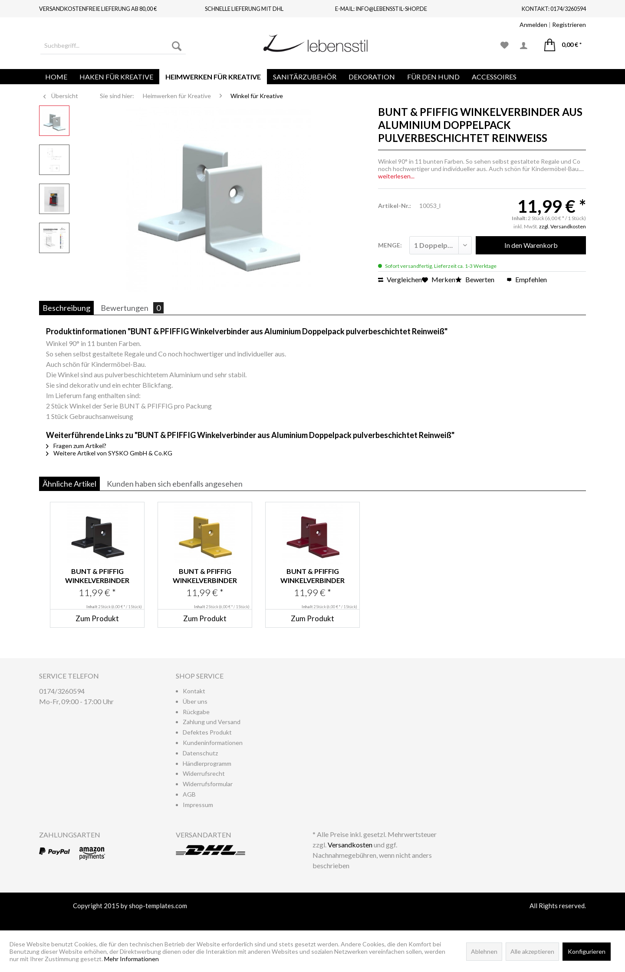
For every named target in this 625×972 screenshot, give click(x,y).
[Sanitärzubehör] (304, 76)
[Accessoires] (494, 76)
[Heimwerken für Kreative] (213, 76)
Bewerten (475, 279)
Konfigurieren (586, 951)
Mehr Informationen (131, 958)
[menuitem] (113, 45)
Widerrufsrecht (204, 773)
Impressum (198, 804)
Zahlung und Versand (211, 721)
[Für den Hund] (433, 76)
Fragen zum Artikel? (76, 445)
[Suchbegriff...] (113, 45)
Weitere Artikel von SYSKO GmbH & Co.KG (109, 453)
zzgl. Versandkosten (562, 226)
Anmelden (533, 24)
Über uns (195, 701)
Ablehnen (484, 951)
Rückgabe (196, 711)
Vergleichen (400, 279)
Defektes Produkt (207, 732)
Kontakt (194, 691)
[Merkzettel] (504, 45)
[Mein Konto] (526, 45)
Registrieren (569, 24)
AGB (189, 794)
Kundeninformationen (213, 742)
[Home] (56, 76)
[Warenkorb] (563, 45)
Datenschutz (200, 753)
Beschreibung (66, 308)
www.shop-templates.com (312, 916)
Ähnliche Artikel (69, 483)
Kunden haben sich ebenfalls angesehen (175, 483)
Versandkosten (350, 844)
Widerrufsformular (208, 783)
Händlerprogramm (207, 763)
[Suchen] (177, 45)
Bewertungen (132, 307)
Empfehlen (527, 279)
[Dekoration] (371, 76)
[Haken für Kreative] (116, 76)
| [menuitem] (553, 24)
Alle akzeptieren (532, 951)
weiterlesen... (396, 176)
